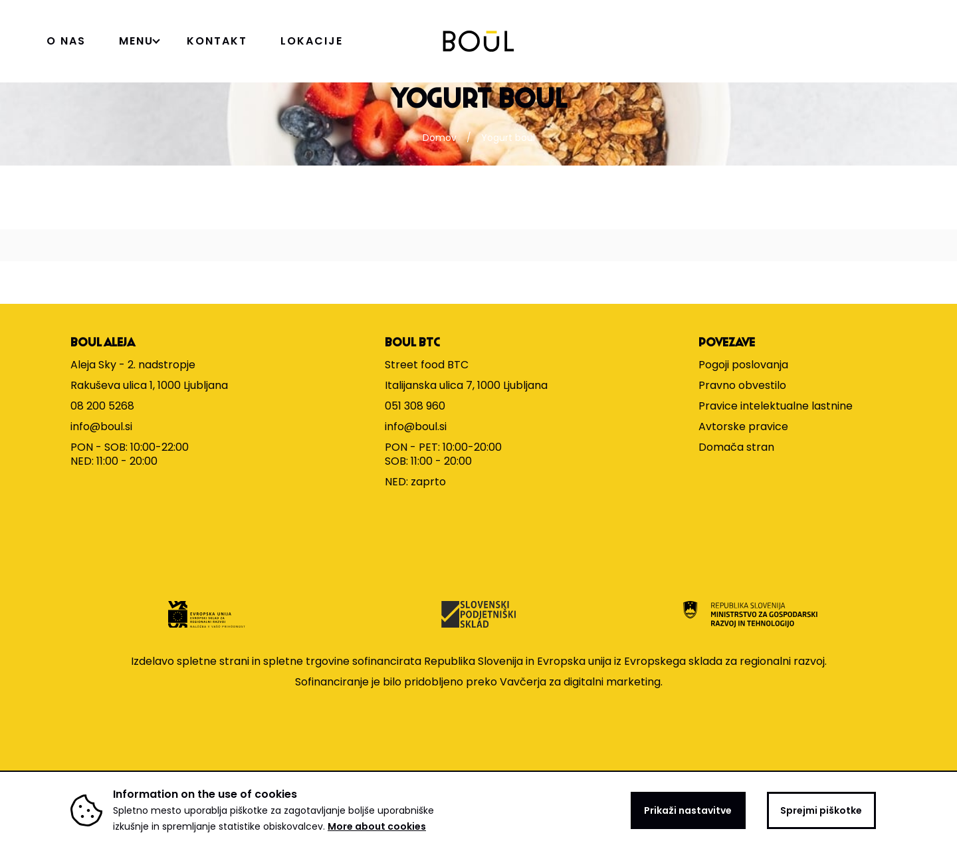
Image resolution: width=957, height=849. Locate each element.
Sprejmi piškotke (821, 810)
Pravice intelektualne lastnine (775, 406)
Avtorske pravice (743, 426)
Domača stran (736, 447)
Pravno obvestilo (742, 385)
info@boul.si (101, 426)
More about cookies (377, 826)
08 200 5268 (102, 406)
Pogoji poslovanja (743, 364)
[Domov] (478, 41)
